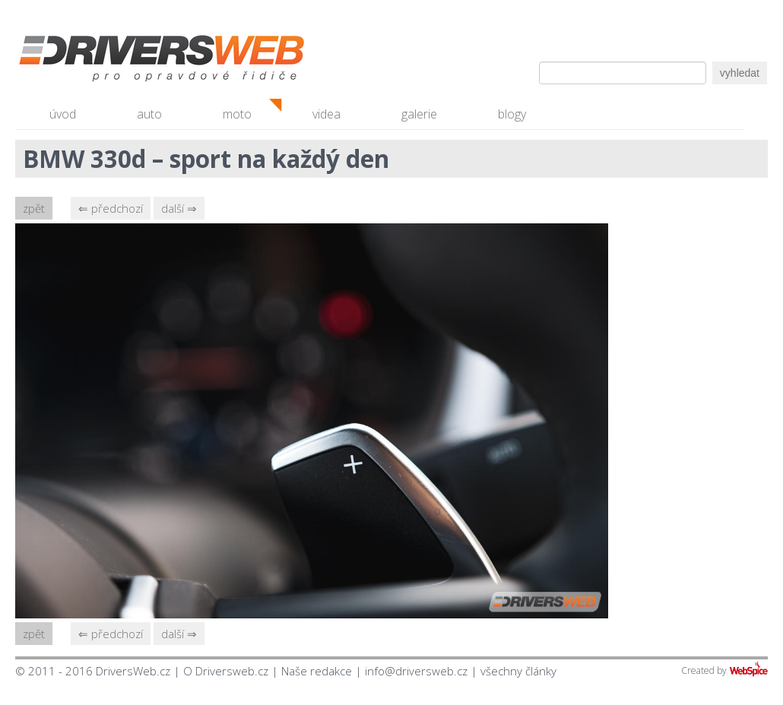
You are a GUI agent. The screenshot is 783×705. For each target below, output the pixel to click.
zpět (34, 208)
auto (149, 114)
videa (326, 114)
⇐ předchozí (110, 208)
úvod (62, 114)
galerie (419, 114)
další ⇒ (179, 208)
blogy (512, 114)
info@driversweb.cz (416, 670)
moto (237, 114)
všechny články (518, 670)
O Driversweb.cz (225, 670)
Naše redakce (316, 670)
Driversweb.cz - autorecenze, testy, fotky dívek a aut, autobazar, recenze (129, 60)
